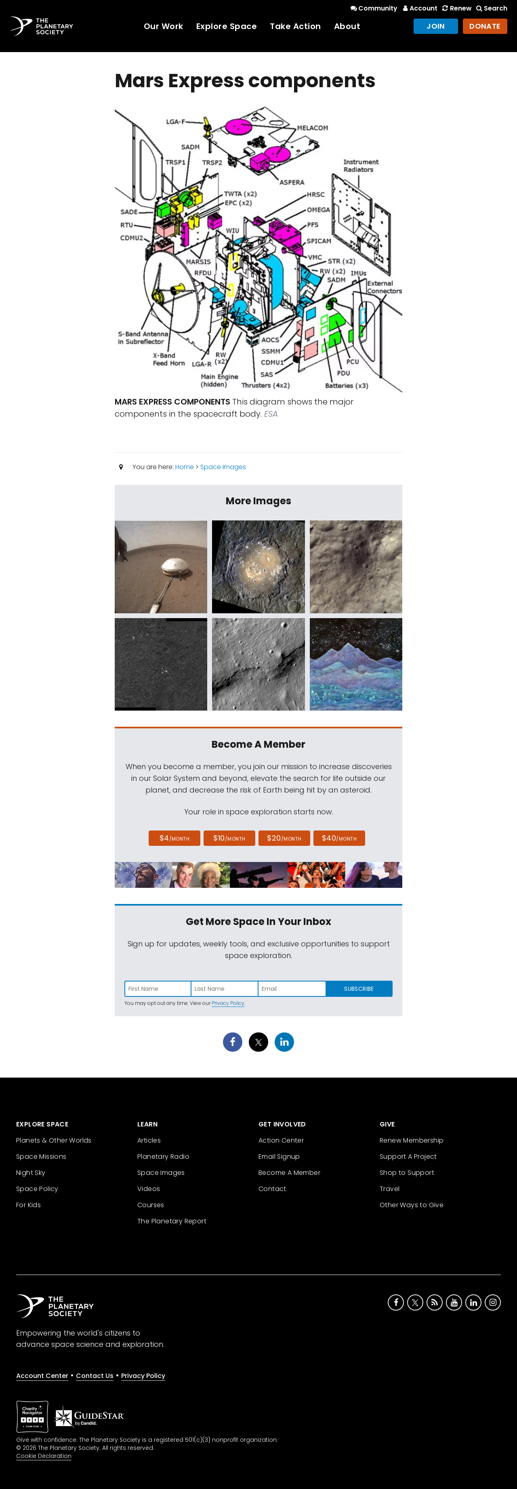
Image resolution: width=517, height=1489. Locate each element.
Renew (456, 8)
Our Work (163, 26)
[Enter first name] (157, 989)
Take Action (295, 26)
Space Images (223, 467)
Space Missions (41, 1156)
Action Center (281, 1140)
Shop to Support (407, 1172)
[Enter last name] (224, 989)
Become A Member (289, 1172)
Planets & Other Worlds (54, 1140)
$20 (284, 838)
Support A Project (408, 1156)
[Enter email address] (292, 989)
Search (491, 8)
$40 (339, 838)
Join (436, 26)
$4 (175, 838)
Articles (149, 1140)
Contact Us (94, 1375)
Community (373, 8)
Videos (148, 1188)
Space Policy (37, 1188)
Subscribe (359, 989)
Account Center (42, 1375)
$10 (229, 838)
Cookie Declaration (43, 1456)
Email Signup (279, 1156)
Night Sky (31, 1172)
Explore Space (226, 26)
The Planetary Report (171, 1221)
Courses (150, 1205)
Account (419, 8)
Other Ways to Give (411, 1205)
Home (184, 467)
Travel (389, 1188)
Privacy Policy (228, 1003)
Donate (485, 26)
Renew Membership (411, 1140)
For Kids (28, 1205)
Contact (272, 1188)
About (347, 26)
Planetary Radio (163, 1156)
